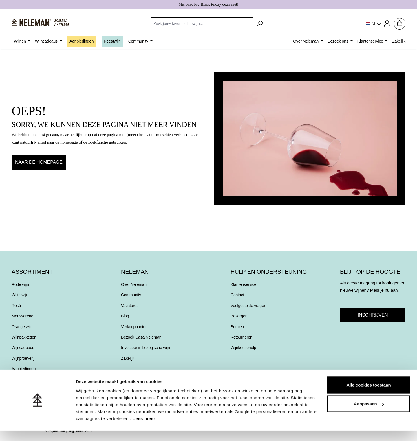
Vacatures (129, 305)
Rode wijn (20, 284)
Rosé (16, 305)
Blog (125, 316)
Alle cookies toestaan (368, 395)
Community (131, 295)
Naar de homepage (39, 162)
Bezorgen (239, 316)
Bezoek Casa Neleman (141, 337)
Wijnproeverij (23, 358)
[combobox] (202, 23)
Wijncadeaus (23, 347)
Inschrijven (373, 315)
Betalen (237, 326)
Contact (237, 295)
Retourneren (242, 337)
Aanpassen (369, 414)
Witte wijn (20, 295)
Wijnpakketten (24, 337)
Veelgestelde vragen (248, 305)
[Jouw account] (387, 23)
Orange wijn (22, 326)
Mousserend (22, 316)
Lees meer (144, 428)
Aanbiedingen (24, 368)
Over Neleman (134, 284)
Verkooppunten (134, 326)
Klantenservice (243, 284)
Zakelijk (127, 358)
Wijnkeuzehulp (243, 347)
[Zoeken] (259, 23)
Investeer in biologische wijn (145, 347)
